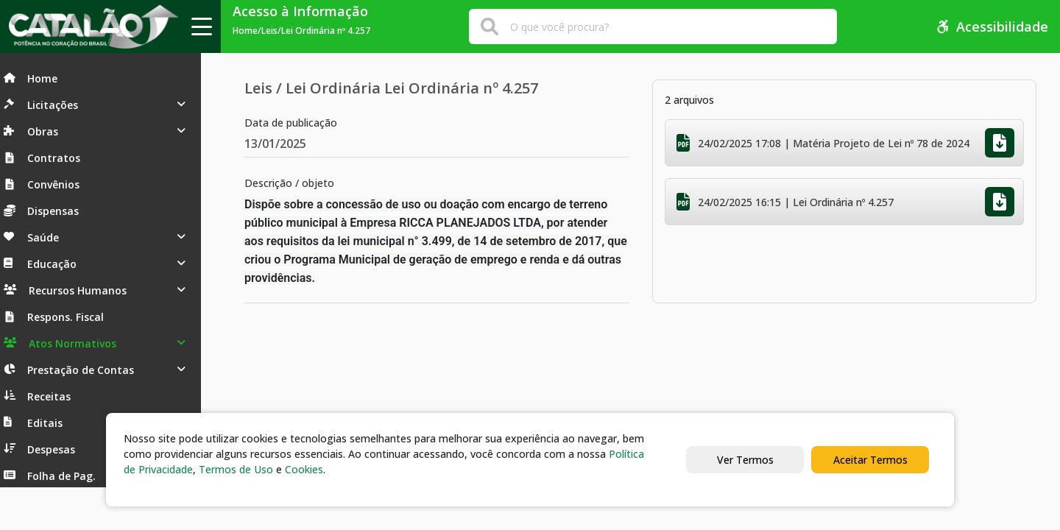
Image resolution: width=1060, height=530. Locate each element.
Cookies (304, 469)
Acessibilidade (992, 26)
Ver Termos (745, 460)
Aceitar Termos (870, 460)
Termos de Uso (236, 469)
